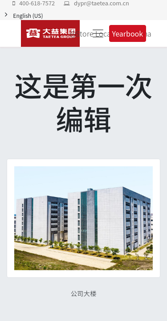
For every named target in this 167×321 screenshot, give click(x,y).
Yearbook (127, 33)
